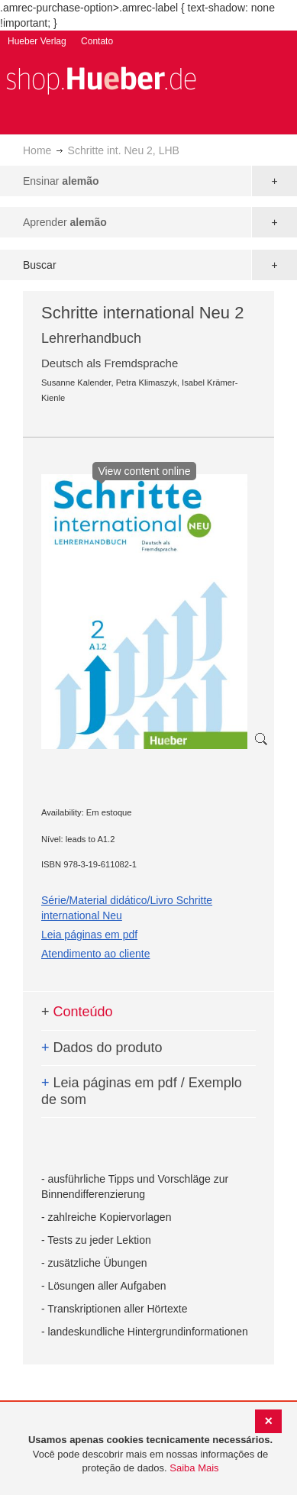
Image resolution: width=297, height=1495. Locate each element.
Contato (97, 41)
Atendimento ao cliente (95, 954)
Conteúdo (77, 1011)
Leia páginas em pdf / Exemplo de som (141, 1091)
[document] (150, 1454)
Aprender (65, 222)
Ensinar (61, 181)
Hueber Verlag (37, 41)
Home (37, 150)
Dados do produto (102, 1047)
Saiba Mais (193, 1468)
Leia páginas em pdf (89, 934)
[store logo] (101, 79)
